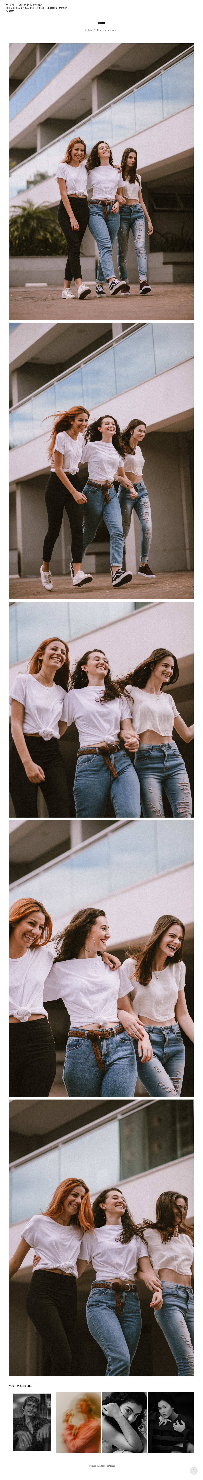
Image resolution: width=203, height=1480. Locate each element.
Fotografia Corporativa (30, 4)
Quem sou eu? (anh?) (57, 7)
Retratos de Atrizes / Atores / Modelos (25, 7)
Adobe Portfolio (107, 1465)
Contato (10, 11)
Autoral (10, 4)
